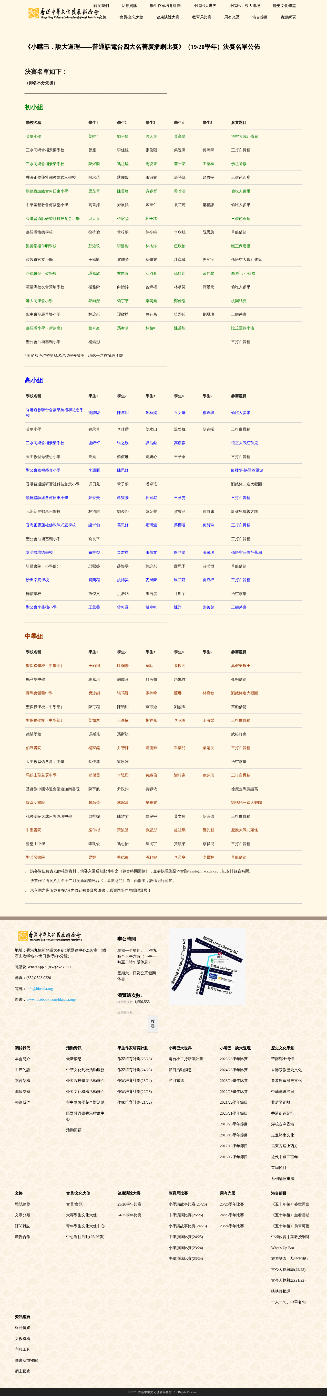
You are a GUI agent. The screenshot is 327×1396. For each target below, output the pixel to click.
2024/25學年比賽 (234, 1070)
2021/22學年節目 (234, 1102)
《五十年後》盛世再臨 (290, 1204)
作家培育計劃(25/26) (134, 1059)
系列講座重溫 (282, 1179)
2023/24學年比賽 (234, 1081)
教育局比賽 (201, 17)
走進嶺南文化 (282, 1135)
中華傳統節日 (282, 1092)
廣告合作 (22, 1237)
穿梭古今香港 (282, 1124)
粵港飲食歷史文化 (286, 1081)
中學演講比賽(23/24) (186, 1258)
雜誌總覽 (22, 1204)
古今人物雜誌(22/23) (288, 1269)
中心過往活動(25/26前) (85, 1237)
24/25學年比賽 (129, 1215)
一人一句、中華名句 (288, 1302)
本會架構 (22, 1081)
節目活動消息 (180, 1070)
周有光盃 (232, 17)
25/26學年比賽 (129, 1204)
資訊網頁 (288, 17)
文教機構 (22, 1339)
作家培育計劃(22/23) (134, 1092)
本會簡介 (22, 1059)
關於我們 (101, 6)
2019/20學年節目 (234, 1124)
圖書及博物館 (26, 1360)
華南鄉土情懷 (282, 1059)
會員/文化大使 (131, 17)
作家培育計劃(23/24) (134, 1081)
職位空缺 (22, 1092)
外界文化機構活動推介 (85, 1092)
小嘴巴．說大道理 (244, 6)
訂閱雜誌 (22, 1226)
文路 (103, 17)
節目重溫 (176, 1081)
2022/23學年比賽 (234, 1092)
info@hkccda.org (39, 989)
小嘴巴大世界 (205, 6)
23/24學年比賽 (232, 1226)
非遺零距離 (280, 1102)
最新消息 (73, 1059)
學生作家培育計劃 (165, 6)
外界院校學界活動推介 (85, 1081)
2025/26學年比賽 (234, 1059)
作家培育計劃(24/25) (134, 1070)
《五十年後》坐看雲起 (290, 1215)
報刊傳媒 (22, 1328)
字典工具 (22, 1349)
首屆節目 (279, 1168)
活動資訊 (129, 6)
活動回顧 (73, 1130)
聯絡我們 (22, 1102)
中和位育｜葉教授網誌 (290, 1237)
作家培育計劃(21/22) (134, 1102)
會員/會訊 (74, 1204)
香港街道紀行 (282, 1113)
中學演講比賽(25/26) (186, 1215)
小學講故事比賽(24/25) (188, 1226)
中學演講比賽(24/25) (186, 1237)
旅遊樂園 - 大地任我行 (290, 1258)
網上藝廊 (22, 1371)
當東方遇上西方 (284, 1146)
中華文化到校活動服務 (85, 1070)
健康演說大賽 (167, 17)
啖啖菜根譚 (280, 1291)
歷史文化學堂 (284, 6)
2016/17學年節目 (234, 1157)
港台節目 (260, 17)
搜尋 (153, 1023)
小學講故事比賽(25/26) (188, 1204)
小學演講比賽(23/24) (186, 1248)
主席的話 (22, 1070)
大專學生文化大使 (81, 1215)
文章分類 (22, 1215)
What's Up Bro (282, 1248)
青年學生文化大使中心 (85, 1226)
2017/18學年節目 (234, 1146)
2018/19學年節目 (234, 1135)
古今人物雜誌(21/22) (288, 1280)
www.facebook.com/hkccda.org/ (51, 999)
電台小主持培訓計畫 (186, 1059)
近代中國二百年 (284, 1157)
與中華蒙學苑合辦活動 (85, 1102)
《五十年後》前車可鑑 (290, 1226)
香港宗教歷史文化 (286, 1070)
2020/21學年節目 (234, 1113)
